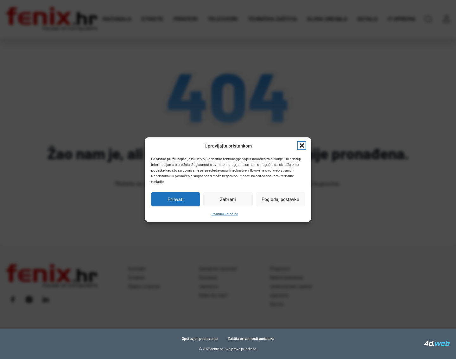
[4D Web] (437, 344)
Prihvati (176, 199)
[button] (302, 145)
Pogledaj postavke (280, 199)
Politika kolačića (225, 213)
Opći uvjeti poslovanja (200, 338)
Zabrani (228, 199)
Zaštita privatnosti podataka (251, 338)
